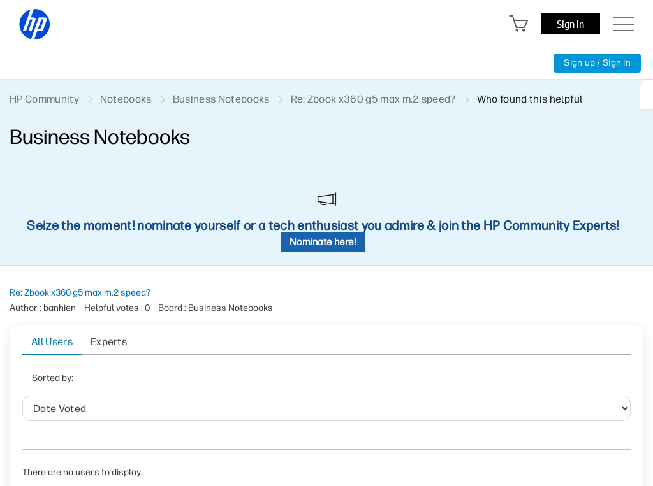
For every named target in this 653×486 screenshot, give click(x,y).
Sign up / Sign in (597, 62)
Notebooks (126, 99)
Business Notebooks (221, 99)
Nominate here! (323, 242)
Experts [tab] (109, 342)
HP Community (44, 99)
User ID (248, 382)
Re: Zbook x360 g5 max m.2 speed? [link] (373, 99)
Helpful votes (314, 382)
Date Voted (173, 382)
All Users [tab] (52, 342)
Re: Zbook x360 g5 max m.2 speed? (80, 292)
